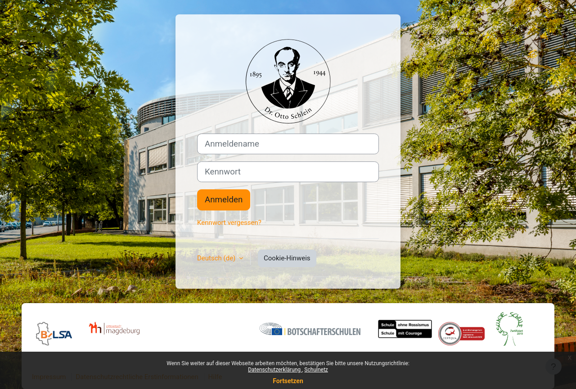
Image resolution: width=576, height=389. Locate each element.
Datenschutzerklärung (275, 370)
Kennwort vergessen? (229, 223)
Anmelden (224, 200)
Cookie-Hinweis (287, 258)
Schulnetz (316, 370)
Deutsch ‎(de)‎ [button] (217, 258)
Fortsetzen (288, 381)
